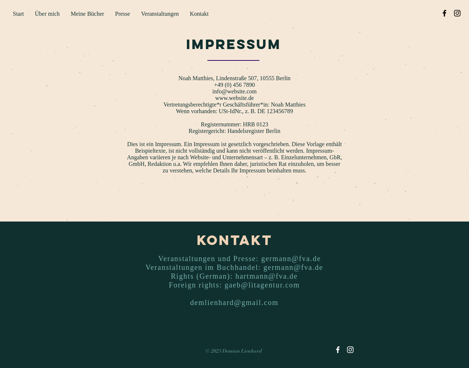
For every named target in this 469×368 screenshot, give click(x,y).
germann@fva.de (291, 258)
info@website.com (235, 91)
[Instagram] (457, 13)
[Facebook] (444, 13)
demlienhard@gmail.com (234, 302)
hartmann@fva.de (266, 276)
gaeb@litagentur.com (262, 285)
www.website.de (234, 98)
